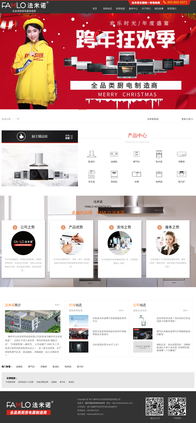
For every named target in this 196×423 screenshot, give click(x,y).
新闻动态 (107, 8)
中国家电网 (10, 382)
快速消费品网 (42, 382)
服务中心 (133, 8)
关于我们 (146, 8)
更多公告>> (187, 119)
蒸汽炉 (181, 181)
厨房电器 (120, 8)
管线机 (114, 181)
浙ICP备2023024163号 (95, 403)
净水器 (91, 181)
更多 (57, 305)
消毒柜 (181, 161)
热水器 (159, 161)
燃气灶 (136, 161)
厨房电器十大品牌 (26, 382)
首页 (95, 8)
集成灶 (91, 161)
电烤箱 (159, 181)
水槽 (136, 181)
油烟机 (114, 161)
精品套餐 (159, 8)
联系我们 (171, 8)
